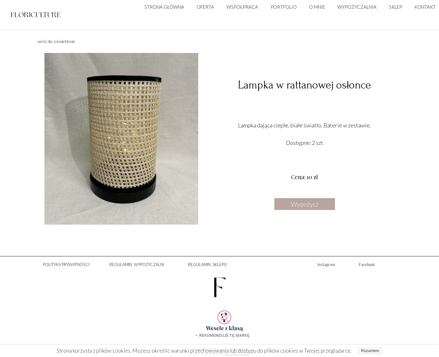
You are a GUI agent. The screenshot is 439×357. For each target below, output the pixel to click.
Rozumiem (370, 351)
